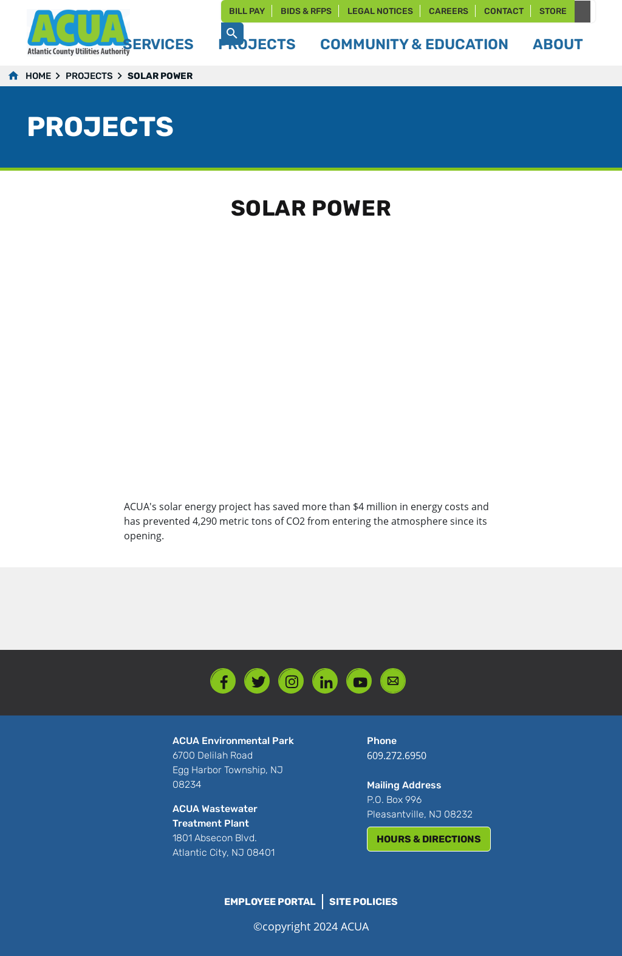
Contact (504, 11)
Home (38, 75)
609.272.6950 (396, 755)
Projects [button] (257, 44)
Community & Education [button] (414, 44)
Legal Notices (380, 11)
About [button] (558, 44)
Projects (89, 75)
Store (553, 11)
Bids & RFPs (306, 11)
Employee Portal (270, 901)
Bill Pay (247, 11)
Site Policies (363, 901)
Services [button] (158, 44)
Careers (448, 11)
